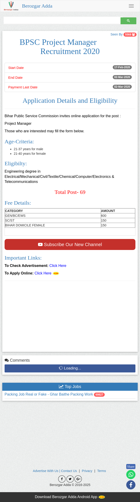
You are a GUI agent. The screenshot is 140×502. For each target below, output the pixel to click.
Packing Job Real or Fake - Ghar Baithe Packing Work (49, 394)
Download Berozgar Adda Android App (70, 497)
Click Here (57, 266)
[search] (61, 20)
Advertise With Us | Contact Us (55, 471)
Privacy (87, 471)
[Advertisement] (70, 317)
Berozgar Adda (37, 6)
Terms (101, 471)
